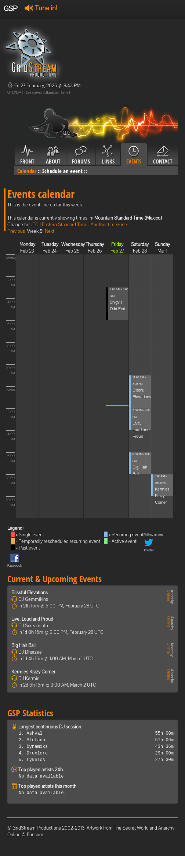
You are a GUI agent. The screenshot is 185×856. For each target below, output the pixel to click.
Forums (81, 155)
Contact (162, 155)
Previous (16, 231)
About (53, 155)
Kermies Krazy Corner (162, 495)
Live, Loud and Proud (141, 429)
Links (108, 155)
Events (133, 155)
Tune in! (41, 8)
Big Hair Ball (23, 645)
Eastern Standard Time (64, 224)
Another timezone (109, 224)
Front (27, 155)
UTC (34, 224)
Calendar (26, 170)
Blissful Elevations (29, 592)
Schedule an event (62, 170)
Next (49, 231)
